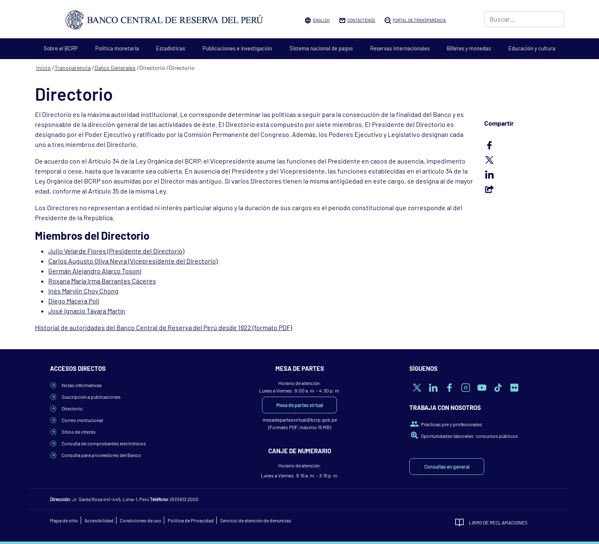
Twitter (524, 160)
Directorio (72, 408)
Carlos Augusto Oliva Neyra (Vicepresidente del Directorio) (133, 261)
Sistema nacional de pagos (321, 48)
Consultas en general (447, 466)
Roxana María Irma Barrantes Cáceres (102, 281)
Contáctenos (361, 19)
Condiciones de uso (140, 520)
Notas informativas (82, 385)
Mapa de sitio (64, 520)
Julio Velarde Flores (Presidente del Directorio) (116, 251)
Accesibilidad (99, 520)
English (321, 19)
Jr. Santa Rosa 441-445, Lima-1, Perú (110, 499)
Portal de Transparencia (419, 19)
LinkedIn (524, 174)
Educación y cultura (531, 48)
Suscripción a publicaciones (91, 397)
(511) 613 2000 (184, 499)
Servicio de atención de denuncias (255, 520)
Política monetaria (117, 48)
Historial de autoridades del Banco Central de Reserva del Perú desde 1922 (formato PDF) (163, 327)
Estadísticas (170, 48)
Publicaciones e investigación (237, 48)
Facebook (524, 145)
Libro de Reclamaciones (498, 522)
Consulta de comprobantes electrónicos (104, 443)
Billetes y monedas (469, 48)
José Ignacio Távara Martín (86, 311)
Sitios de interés (79, 432)
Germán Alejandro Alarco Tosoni (94, 271)
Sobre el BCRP (61, 48)
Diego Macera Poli (73, 301)
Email (524, 189)
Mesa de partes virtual (299, 405)
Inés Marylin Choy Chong (83, 291)
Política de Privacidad (191, 520)
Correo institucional (82, 420)
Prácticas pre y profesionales (451, 424)
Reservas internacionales (400, 48)
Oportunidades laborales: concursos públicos (469, 436)
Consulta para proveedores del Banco (101, 455)
